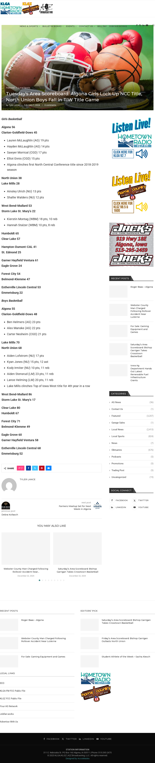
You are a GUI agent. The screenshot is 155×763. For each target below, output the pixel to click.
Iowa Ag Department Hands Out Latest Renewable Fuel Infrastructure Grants (141, 373)
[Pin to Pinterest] (42, 468)
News (132, 443)
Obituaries (132, 450)
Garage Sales (132, 422)
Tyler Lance (14, 105)
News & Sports (29, 28)
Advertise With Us (9, 721)
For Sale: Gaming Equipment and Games (139, 329)
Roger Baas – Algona (141, 287)
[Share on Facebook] (28, 468)
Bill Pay (102, 28)
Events (70, 28)
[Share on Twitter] (35, 468)
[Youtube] (147, 28)
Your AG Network (9, 706)
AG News (132, 402)
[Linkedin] (143, 28)
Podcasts (132, 456)
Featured (132, 416)
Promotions (132, 463)
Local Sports (132, 436)
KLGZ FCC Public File (10, 698)
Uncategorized (132, 477)
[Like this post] (21, 468)
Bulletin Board (52, 28)
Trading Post (132, 470)
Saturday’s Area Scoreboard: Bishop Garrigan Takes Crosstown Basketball (141, 350)
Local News (132, 429)
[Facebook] (136, 28)
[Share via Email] (48, 468)
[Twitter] (140, 28)
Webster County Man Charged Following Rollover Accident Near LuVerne (140, 311)
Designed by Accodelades (77, 758)
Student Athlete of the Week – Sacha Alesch (126, 656)
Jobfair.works (118, 28)
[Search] (153, 28)
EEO (2, 683)
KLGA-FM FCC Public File (12, 690)
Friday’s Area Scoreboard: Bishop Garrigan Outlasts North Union (125, 640)
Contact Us (86, 28)
